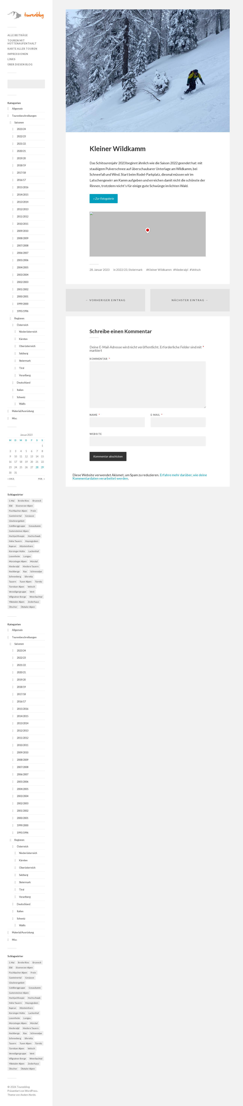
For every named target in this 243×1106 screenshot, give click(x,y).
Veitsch (196, 269)
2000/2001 (22, 296)
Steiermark (25, 360)
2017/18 (21, 172)
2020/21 (21, 150)
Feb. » (41, 479)
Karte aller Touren (22, 48)
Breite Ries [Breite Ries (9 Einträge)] (23, 500)
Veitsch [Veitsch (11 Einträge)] (31, 586)
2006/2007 (22, 252)
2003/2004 (22, 274)
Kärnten (23, 338)
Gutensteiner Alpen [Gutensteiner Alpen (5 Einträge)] (19, 531)
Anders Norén (28, 1094)
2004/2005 (22, 267)
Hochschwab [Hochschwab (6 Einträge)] (34, 536)
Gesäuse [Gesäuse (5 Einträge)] (29, 516)
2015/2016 (22, 187)
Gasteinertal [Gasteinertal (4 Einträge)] (15, 516)
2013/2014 (22, 201)
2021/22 (21, 143)
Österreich (22, 324)
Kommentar (100, 359)
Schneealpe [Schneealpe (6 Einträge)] (36, 571)
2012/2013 (22, 209)
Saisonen (19, 122)
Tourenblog (23, 1086)
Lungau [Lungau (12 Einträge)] (27, 556)
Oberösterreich (27, 346)
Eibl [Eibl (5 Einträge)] (10, 505)
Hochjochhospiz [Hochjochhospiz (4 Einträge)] (16, 536)
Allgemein (17, 108)
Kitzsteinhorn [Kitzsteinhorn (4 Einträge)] (26, 546)
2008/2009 (22, 238)
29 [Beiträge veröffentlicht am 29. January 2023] (42, 467)
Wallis (22, 403)
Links (11, 59)
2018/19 (21, 165)
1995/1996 (22, 311)
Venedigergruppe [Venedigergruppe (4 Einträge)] (17, 591)
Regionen (19, 318)
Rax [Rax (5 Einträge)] (25, 571)
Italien (20, 389)
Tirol (21, 367)
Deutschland (23, 382)
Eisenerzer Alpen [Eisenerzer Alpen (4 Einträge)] (24, 505)
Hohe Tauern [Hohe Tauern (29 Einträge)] (15, 541)
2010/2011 (22, 223)
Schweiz (21, 397)
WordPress (31, 1090)
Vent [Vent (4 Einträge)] (32, 591)
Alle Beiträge (17, 35)
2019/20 (21, 158)
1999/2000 (22, 303)
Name (95, 415)
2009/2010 (22, 230)
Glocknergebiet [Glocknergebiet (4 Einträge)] (16, 521)
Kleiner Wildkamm (160, 269)
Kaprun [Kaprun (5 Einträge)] (12, 546)
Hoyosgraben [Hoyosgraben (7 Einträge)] (31, 541)
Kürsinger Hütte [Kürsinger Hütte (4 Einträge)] (17, 551)
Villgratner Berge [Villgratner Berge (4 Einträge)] (17, 597)
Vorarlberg (25, 375)
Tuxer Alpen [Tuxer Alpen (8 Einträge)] (25, 581)
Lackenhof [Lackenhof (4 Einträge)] (33, 551)
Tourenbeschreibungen (24, 115)
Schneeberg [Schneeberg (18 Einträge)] (15, 576)
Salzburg (23, 353)
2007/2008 (22, 245)
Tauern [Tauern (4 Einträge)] (12, 581)
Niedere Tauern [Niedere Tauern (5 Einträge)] (31, 566)
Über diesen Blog (20, 64)
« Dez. (11, 479)
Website (96, 433)
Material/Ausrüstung (23, 411)
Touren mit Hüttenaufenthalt (22, 42)
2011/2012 (22, 216)
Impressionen (17, 53)
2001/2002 (22, 289)
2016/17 (21, 179)
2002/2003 (22, 282)
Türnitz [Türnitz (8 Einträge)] (38, 581)
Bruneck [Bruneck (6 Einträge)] (37, 500)
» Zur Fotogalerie (103, 198)
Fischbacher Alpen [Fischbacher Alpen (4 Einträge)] (18, 511)
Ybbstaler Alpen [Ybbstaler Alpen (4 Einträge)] (16, 602)
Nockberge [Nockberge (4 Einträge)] (14, 571)
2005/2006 (22, 260)
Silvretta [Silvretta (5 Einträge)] (29, 576)
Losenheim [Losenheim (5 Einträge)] (14, 556)
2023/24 (21, 129)
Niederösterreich (28, 331)
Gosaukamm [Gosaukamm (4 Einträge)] (35, 526)
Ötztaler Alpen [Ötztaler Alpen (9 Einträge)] (28, 607)
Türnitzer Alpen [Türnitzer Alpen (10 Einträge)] (16, 586)
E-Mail (156, 415)
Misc (14, 418)
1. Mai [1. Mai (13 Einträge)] (11, 500)
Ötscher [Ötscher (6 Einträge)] (13, 607)
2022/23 (21, 136)
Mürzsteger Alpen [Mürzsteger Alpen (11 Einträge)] (18, 561)
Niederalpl (181, 269)
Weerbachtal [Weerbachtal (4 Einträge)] (36, 597)
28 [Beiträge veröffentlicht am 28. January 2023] (37, 467)
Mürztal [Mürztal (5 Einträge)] (34, 561)
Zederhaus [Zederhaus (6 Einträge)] (33, 602)
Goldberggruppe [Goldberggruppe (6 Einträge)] (17, 526)
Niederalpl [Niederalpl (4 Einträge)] (14, 566)
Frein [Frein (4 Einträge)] (33, 511)
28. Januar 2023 (100, 269)
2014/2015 (22, 194)
